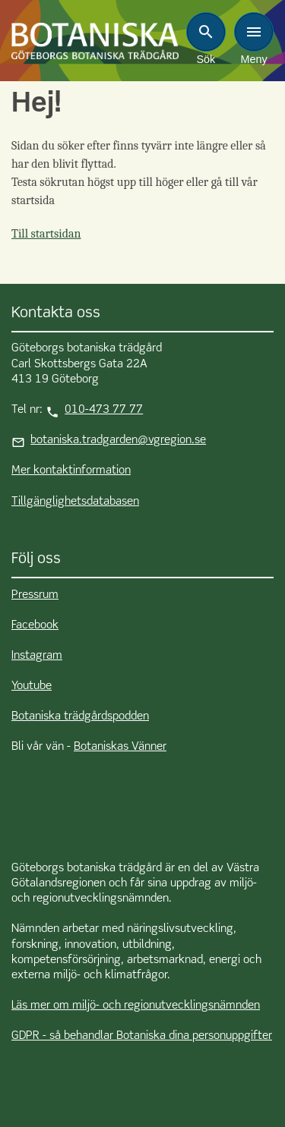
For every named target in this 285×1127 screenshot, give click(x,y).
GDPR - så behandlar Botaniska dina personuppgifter (141, 1036)
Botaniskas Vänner (120, 746)
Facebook (35, 625)
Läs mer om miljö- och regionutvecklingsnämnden (135, 1005)
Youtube (31, 686)
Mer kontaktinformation (71, 470)
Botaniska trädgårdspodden (80, 716)
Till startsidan (46, 234)
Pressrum (35, 595)
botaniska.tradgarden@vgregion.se (118, 440)
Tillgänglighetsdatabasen (75, 501)
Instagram (36, 655)
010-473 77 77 (104, 410)
